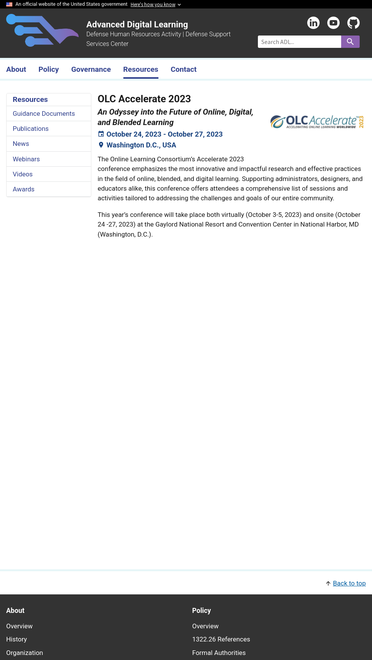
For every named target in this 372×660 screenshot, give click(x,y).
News (21, 143)
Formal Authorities (219, 653)
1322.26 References (221, 639)
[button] (186, 582)
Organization (24, 653)
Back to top (349, 583)
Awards (24, 189)
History (16, 639)
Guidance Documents (44, 113)
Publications (31, 128)
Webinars (26, 159)
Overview (19, 626)
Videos (23, 174)
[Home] (42, 42)
